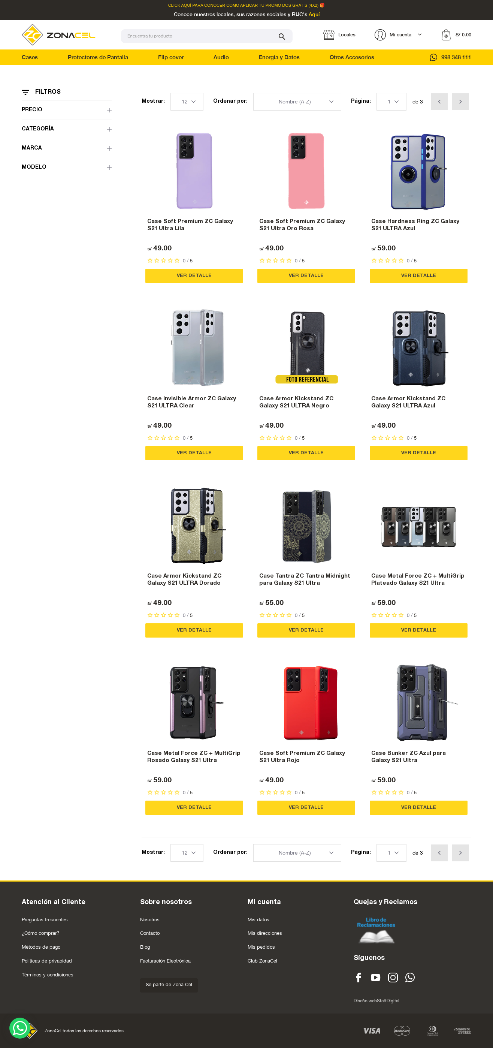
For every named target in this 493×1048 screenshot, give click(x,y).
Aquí (314, 14)
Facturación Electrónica (165, 961)
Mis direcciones (265, 933)
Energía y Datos (279, 57)
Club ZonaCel (262, 961)
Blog (145, 947)
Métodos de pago (41, 947)
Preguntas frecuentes (45, 919)
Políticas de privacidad (47, 961)
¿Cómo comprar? (40, 933)
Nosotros (150, 919)
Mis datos (258, 919)
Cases (30, 57)
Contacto (150, 933)
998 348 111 (450, 57)
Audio (221, 57)
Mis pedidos (261, 947)
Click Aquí (179, 5)
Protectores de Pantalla (98, 57)
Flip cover (171, 57)
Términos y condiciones (47, 975)
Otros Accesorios (352, 57)
